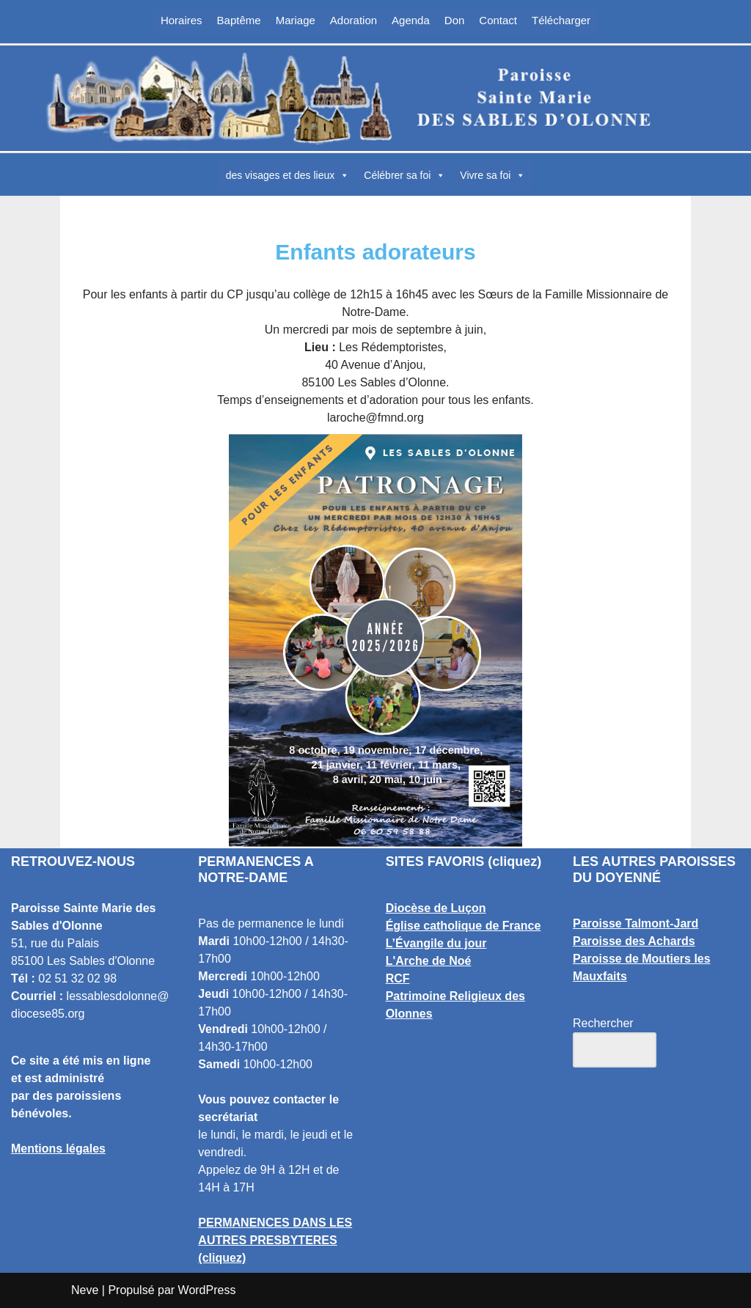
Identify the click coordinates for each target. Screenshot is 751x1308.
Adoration (353, 20)
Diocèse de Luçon (436, 908)
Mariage (295, 20)
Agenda (411, 20)
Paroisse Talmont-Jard (635, 923)
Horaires (181, 20)
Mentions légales (58, 1148)
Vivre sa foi (492, 175)
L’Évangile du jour (436, 943)
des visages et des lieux (288, 175)
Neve (84, 1290)
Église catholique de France (463, 925)
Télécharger (561, 20)
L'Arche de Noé (429, 961)
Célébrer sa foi (404, 175)
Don (454, 20)
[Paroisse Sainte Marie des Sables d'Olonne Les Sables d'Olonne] (375, 98)
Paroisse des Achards (634, 941)
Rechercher (603, 1023)
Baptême (239, 20)
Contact (498, 20)
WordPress (207, 1290)
